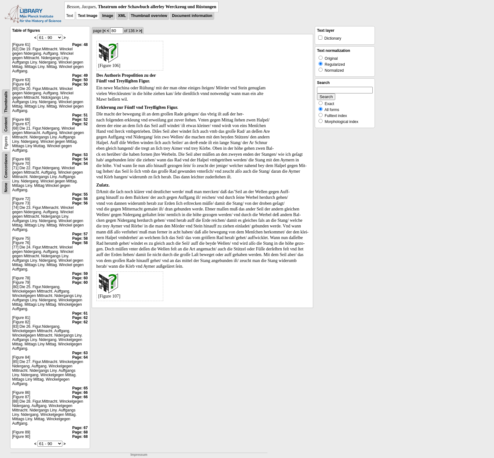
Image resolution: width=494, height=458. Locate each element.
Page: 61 (80, 313)
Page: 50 (80, 80)
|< (104, 31)
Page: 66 (80, 392)
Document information (192, 16)
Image (107, 16)
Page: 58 (80, 238)
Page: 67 (80, 428)
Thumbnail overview (149, 16)
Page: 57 (80, 234)
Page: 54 (80, 159)
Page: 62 (80, 318)
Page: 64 (80, 357)
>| (140, 31)
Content (6, 124)
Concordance (6, 166)
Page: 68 (80, 432)
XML (122, 16)
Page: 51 (80, 115)
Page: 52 (80, 119)
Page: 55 (80, 194)
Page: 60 (80, 278)
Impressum (138, 454)
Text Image (87, 16)
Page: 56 (80, 199)
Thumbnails (6, 101)
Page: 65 (80, 388)
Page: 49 (80, 75)
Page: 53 (80, 155)
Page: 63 (80, 353)
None (6, 187)
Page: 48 (80, 44)
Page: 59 (80, 273)
